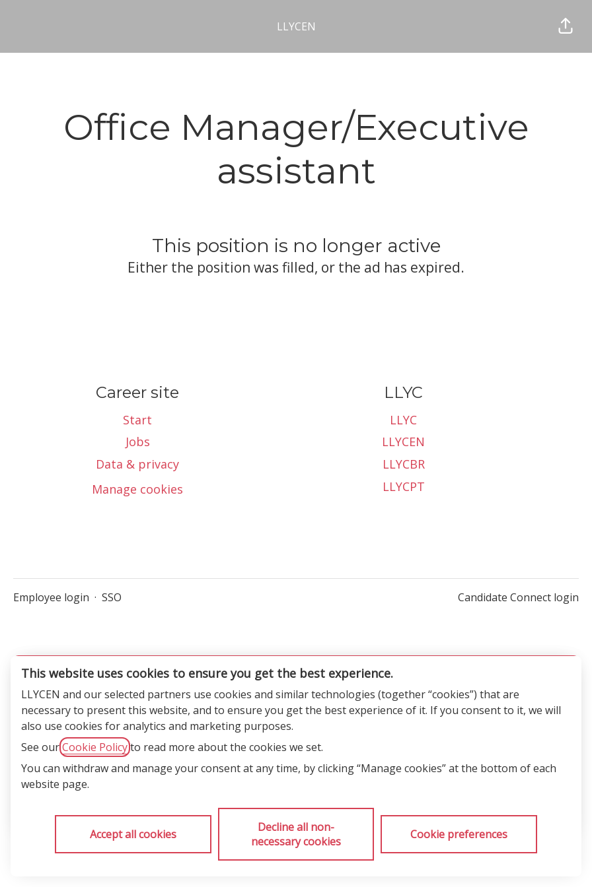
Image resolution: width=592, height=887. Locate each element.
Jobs (138, 441)
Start (137, 420)
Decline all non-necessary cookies (296, 834)
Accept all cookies (133, 834)
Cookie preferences (458, 834)
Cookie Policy (95, 747)
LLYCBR (404, 464)
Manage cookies (137, 489)
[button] (565, 26)
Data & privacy (137, 464)
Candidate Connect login (518, 597)
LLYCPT (404, 486)
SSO (112, 597)
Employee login (51, 597)
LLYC (403, 420)
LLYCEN (296, 26)
